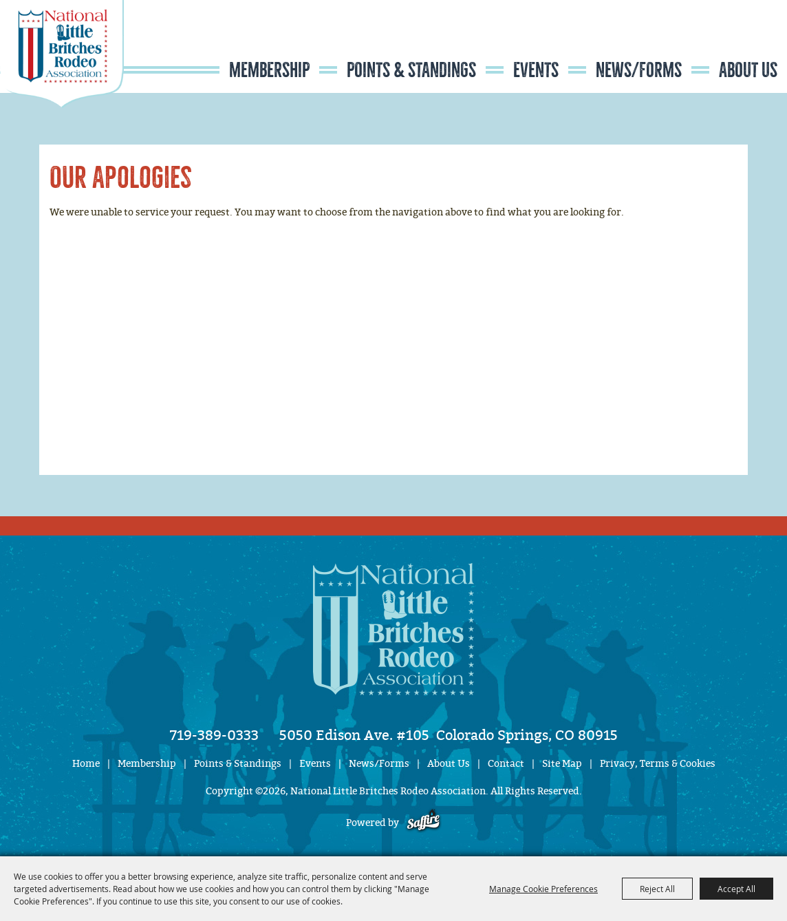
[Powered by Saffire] (423, 823)
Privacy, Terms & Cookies (657, 764)
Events (536, 70)
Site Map (562, 764)
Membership (269, 70)
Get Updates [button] (746, 43)
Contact (506, 764)
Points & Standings (411, 70)
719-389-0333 (214, 735)
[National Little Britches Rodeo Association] (62, 79)
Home (86, 764)
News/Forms (639, 70)
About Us (748, 70)
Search (704, 43)
